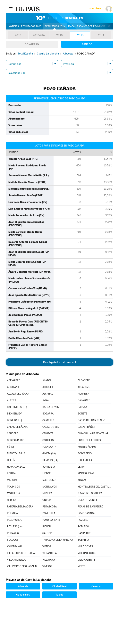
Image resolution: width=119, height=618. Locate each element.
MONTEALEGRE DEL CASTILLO (94, 486)
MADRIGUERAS (86, 473)
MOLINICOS (13, 486)
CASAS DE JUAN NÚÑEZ (91, 420)
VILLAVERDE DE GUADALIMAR (23, 566)
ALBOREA (47, 387)
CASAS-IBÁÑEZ (86, 426)
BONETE (82, 413)
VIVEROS (47, 566)
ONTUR (46, 499)
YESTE (81, 566)
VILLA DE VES (85, 546)
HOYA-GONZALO (16, 466)
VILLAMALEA (49, 553)
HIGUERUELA (85, 460)
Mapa (71, 26)
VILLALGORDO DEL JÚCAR (21, 553)
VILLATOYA (48, 559)
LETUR (81, 466)
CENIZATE (47, 433)
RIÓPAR (46, 526)
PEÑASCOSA (49, 506)
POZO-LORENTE (51, 519)
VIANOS (46, 546)
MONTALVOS (49, 486)
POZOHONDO (14, 519)
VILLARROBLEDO (16, 559)
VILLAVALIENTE (86, 559)
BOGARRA (48, 413)
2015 (80, 35)
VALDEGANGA (14, 546)
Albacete (23, 586)
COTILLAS (48, 440)
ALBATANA (13, 387)
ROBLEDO (83, 526)
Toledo (59, 594)
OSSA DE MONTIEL (88, 499)
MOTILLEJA (13, 493)
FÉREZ (10, 446)
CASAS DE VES (50, 426)
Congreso (32, 44)
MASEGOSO (48, 480)
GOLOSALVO (85, 453)
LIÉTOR (46, 473)
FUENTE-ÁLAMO (87, 446)
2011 (101, 35)
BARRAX (82, 406)
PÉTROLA (12, 513)
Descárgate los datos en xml (59, 362)
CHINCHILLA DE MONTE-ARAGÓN (94, 433)
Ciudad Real (59, 586)
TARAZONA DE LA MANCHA (57, 539)
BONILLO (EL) (14, 420)
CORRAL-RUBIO (15, 440)
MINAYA (82, 480)
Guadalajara (23, 594)
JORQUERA (48, 466)
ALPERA (11, 400)
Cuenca (95, 586)
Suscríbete (95, 8)
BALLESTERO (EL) (17, 406)
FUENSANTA (49, 446)
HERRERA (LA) (50, 460)
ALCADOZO (84, 387)
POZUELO (83, 519)
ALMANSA (83, 393)
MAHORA (12, 480)
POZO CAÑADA (86, 513)
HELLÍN (11, 460)
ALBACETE (84, 380)
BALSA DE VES (50, 406)
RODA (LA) (13, 533)
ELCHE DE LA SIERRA (89, 440)
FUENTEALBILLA (16, 453)
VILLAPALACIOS (87, 553)
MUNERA (47, 493)
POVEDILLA (48, 513)
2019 (18, 35)
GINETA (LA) (49, 453)
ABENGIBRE (13, 380)
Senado (87, 44)
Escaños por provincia (91, 26)
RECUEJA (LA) (14, 526)
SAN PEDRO (84, 533)
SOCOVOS (13, 539)
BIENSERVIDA (14, 413)
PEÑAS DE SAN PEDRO (90, 506)
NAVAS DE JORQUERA (90, 493)
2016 (59, 35)
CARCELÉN (48, 420)
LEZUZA (11, 473)
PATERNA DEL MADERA (20, 506)
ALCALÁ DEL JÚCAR (18, 393)
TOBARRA (83, 539)
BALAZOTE (84, 400)
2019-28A (39, 35)
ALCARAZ (47, 393)
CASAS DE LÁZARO (17, 426)
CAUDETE (12, 433)
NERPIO (11, 499)
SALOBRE (47, 533)
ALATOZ (46, 380)
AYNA (45, 400)
